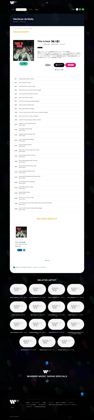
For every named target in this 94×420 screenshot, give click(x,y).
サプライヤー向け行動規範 (31, 404)
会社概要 (27, 402)
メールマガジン (71, 402)
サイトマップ (50, 402)
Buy (20, 250)
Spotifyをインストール (36, 267)
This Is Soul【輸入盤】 (20, 242)
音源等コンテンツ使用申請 (61, 402)
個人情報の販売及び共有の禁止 (40, 406)
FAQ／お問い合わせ (42, 404)
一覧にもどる (47, 260)
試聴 (23, 64)
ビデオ (36, 9)
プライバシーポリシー (36, 402)
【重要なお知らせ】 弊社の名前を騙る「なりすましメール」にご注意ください (63, 404)
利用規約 (44, 402)
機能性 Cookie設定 (26, 267)
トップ (12, 9)
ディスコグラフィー (21, 9)
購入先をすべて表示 (59, 69)
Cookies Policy (29, 406)
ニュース (30, 9)
